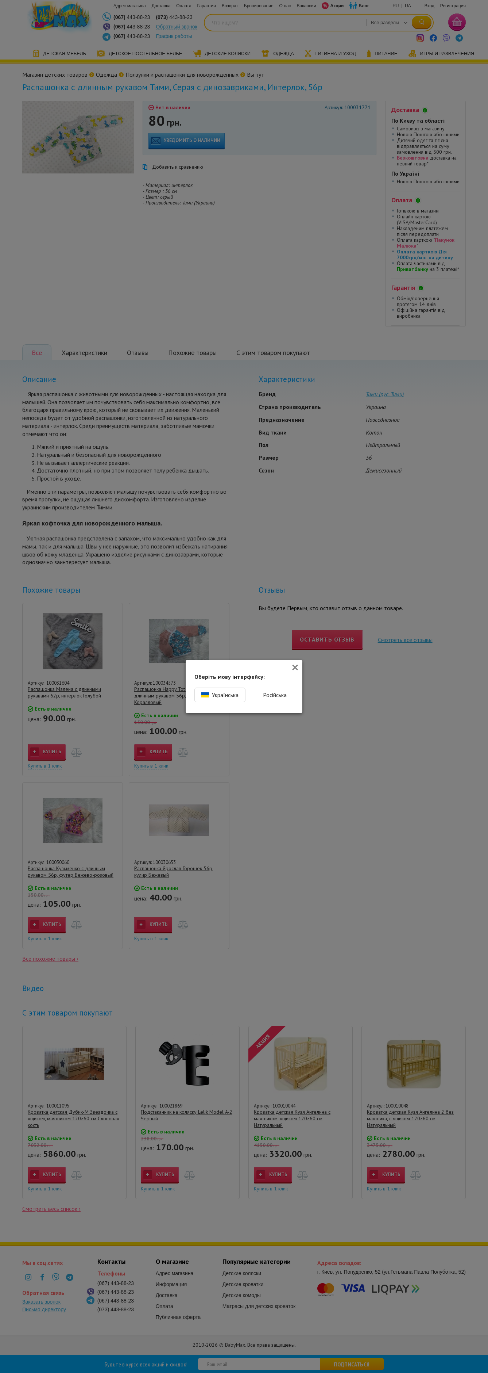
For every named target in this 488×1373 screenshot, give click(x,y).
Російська (275, 695)
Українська (220, 695)
